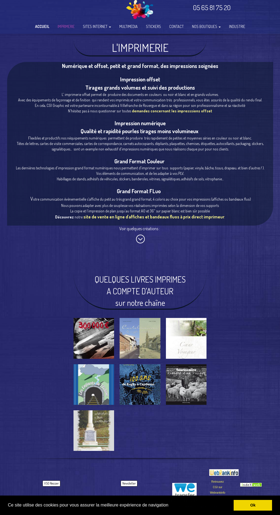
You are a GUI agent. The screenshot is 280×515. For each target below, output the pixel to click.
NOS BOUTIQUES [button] (206, 26)
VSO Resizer (51, 483)
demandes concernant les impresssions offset (172, 111)
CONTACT (176, 26)
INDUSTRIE (237, 26)
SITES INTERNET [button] (97, 26)
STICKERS (153, 26)
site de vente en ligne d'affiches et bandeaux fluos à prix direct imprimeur (153, 217)
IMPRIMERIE (66, 26)
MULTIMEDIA (128, 26)
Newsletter (129, 483)
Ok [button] (253, 505)
